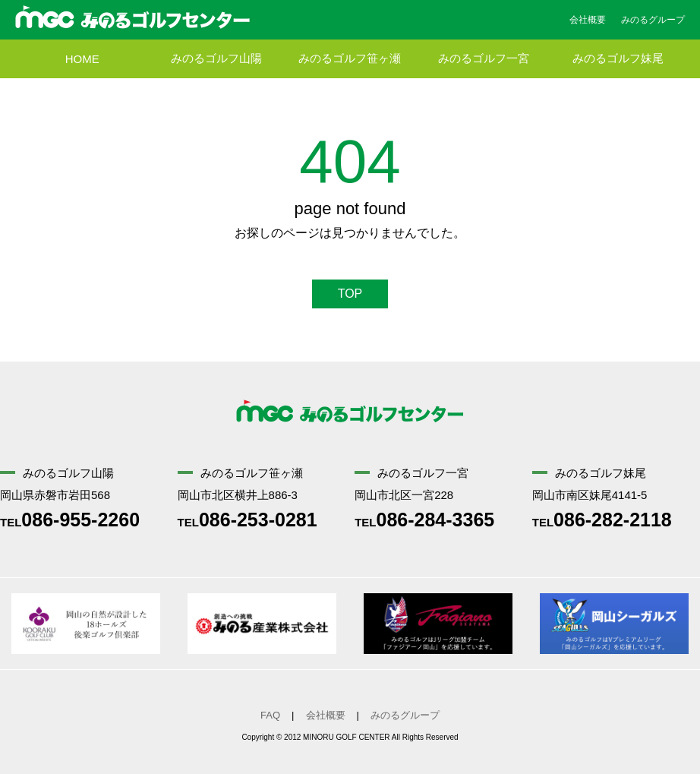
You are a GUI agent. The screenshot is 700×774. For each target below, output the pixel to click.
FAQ (270, 715)
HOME (82, 58)
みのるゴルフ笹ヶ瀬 (349, 58)
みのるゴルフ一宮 (483, 58)
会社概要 (587, 19)
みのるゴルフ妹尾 (618, 58)
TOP (350, 293)
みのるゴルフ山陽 (216, 58)
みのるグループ (653, 19)
